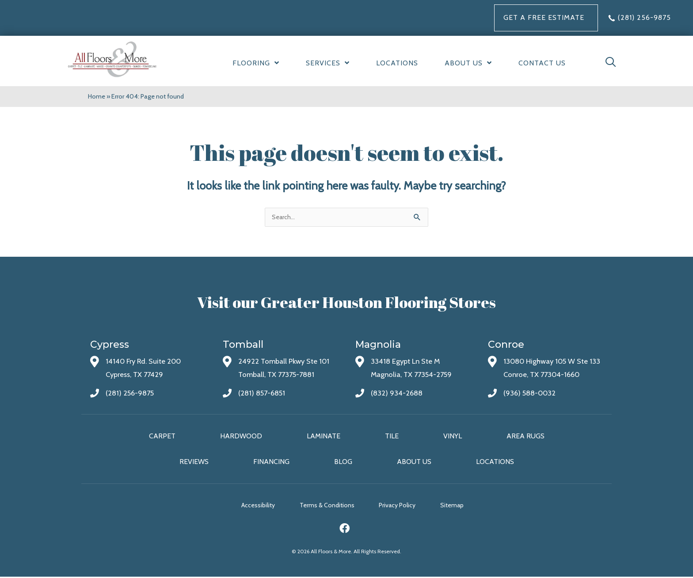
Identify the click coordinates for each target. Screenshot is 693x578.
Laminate (323, 436)
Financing (271, 462)
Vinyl (452, 436)
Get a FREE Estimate (543, 17)
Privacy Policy (401, 506)
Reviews (194, 462)
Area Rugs (525, 436)
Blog (343, 462)
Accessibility (254, 506)
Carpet (162, 436)
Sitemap (460, 506)
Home (97, 96)
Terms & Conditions (327, 506)
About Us (414, 462)
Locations (495, 462)
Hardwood (241, 436)
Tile (392, 436)
